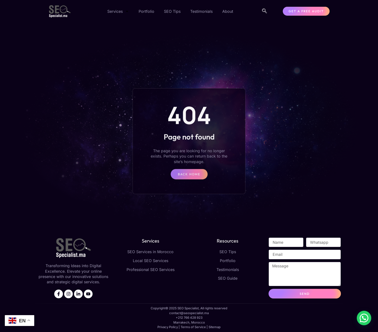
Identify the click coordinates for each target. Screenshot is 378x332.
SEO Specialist (188, 308)
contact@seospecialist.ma (189, 313)
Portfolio (146, 11)
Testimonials (201, 11)
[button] (364, 318)
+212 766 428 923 (189, 317)
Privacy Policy (167, 327)
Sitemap (215, 327)
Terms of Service (193, 327)
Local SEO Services (150, 260)
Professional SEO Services (151, 269)
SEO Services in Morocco (150, 251)
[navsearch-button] (264, 11)
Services (118, 11)
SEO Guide (227, 278)
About (227, 11)
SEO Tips (172, 11)
